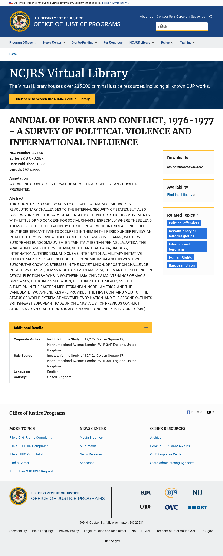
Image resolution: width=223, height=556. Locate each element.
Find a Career (19, 463)
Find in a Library (181, 195)
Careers (181, 16)
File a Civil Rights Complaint (30, 437)
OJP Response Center (166, 454)
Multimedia (88, 446)
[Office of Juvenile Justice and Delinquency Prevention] (145, 508)
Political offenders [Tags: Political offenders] (184, 223)
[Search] (182, 26)
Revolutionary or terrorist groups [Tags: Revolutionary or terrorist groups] (182, 233)
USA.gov (206, 531)
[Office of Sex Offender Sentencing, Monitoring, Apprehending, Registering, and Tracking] (197, 506)
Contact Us (165, 16)
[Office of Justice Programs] (19, 21)
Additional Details (28, 328)
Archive (155, 437)
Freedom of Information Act (175, 531)
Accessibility (18, 531)
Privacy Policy (69, 531)
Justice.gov (112, 541)
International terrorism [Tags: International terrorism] (179, 246)
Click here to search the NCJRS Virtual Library (52, 99)
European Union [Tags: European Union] (182, 265)
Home (13, 53)
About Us (146, 16)
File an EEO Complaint (26, 454)
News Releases (91, 454)
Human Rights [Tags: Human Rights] (180, 257)
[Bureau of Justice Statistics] (171, 496)
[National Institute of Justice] (197, 491)
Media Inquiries (91, 437)
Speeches (87, 463)
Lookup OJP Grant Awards (170, 446)
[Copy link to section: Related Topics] (197, 215)
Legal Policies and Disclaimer (105, 531)
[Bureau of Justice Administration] (146, 491)
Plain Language (43, 531)
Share (212, 17)
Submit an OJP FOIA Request (31, 471)
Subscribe (198, 16)
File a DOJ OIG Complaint (28, 446)
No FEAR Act (141, 531)
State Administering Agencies (172, 463)
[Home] (77, 21)
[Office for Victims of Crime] (171, 507)
